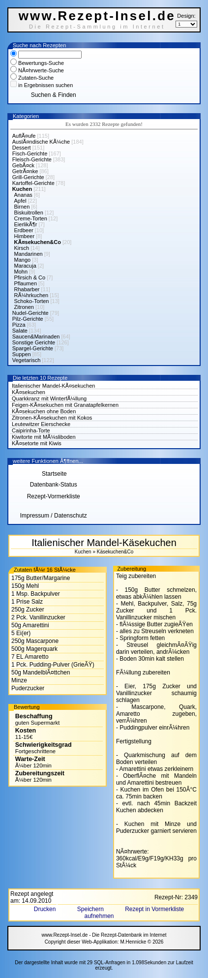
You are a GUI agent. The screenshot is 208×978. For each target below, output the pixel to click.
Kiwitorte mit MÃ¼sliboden (44, 437)
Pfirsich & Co (30, 277)
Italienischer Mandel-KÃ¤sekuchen (53, 386)
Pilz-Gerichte (27, 319)
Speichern (91, 909)
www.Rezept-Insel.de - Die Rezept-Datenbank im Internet (103, 935)
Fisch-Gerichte (30, 153)
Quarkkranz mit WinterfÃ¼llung (49, 398)
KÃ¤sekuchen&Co (37, 242)
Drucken (46, 909)
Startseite (53, 473)
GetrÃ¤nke (25, 171)
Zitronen (24, 307)
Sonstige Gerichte (33, 342)
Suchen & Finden (53, 95)
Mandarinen (28, 254)
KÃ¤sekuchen (28, 392)
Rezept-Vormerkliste (53, 496)
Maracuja (25, 266)
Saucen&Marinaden (36, 336)
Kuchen (22, 189)
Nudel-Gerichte (30, 313)
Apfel (20, 201)
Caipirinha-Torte (31, 430)
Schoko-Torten (31, 301)
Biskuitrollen (28, 212)
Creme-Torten (30, 218)
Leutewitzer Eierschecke (41, 424)
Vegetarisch (26, 360)
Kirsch (22, 248)
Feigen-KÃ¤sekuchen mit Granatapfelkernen (65, 405)
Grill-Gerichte (28, 177)
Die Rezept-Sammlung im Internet (97, 27)
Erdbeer (23, 230)
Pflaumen (25, 283)
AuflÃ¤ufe (24, 136)
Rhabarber (27, 289)
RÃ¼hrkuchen (31, 295)
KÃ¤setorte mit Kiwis (36, 443)
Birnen (22, 207)
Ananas (23, 195)
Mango (22, 260)
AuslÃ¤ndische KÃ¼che (41, 142)
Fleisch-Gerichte (32, 159)
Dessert (21, 148)
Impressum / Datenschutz (53, 515)
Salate (20, 331)
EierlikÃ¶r (25, 224)
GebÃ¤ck (23, 165)
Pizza (19, 325)
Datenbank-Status (53, 484)
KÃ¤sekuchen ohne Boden (44, 411)
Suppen (21, 354)
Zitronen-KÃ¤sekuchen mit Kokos (52, 418)
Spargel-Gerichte (32, 348)
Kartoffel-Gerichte (33, 183)
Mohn (21, 272)
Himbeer (24, 236)
